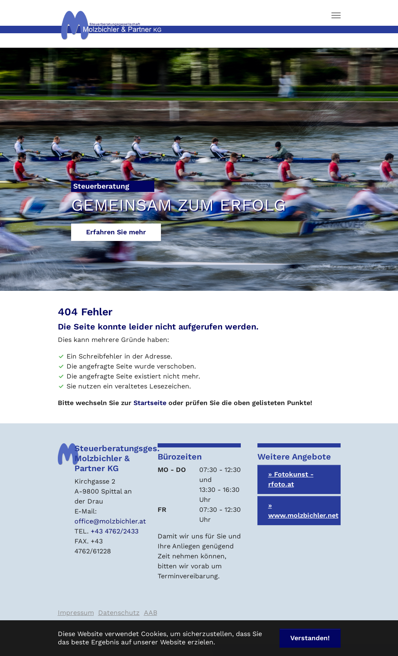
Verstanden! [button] (310, 638)
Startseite (149, 403)
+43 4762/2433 (114, 531)
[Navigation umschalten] (336, 15)
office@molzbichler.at (110, 521)
